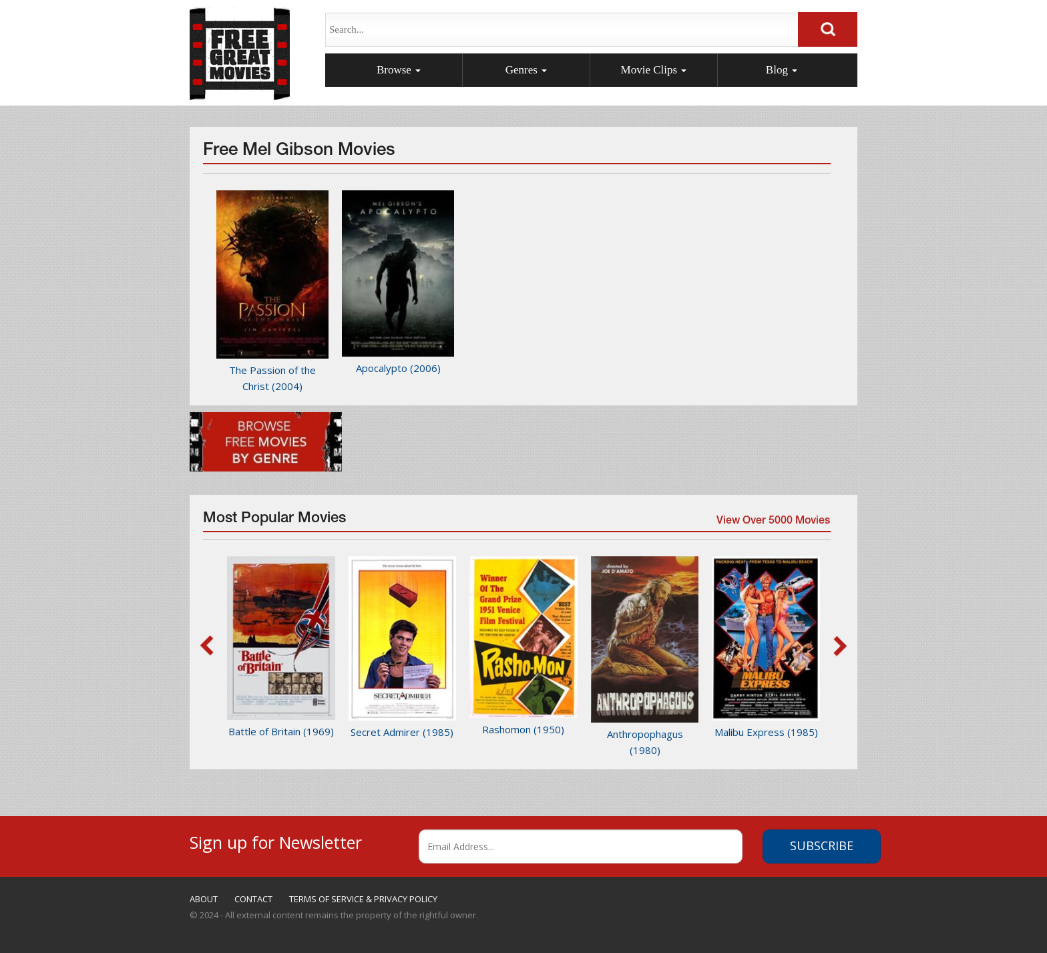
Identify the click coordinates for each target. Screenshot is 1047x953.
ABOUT (204, 899)
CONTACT (253, 899)
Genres (526, 69)
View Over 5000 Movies (772, 523)
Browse (399, 69)
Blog (781, 69)
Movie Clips (654, 69)
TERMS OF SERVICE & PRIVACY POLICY (363, 899)
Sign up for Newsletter (276, 840)
